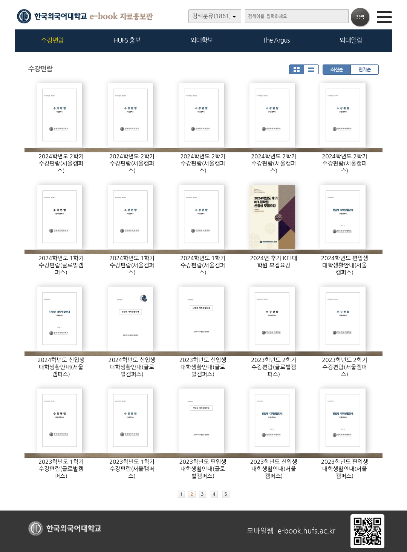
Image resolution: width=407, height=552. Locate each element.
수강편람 (52, 40)
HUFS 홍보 (127, 40)
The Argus (276, 40)
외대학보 (201, 40)
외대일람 (351, 40)
